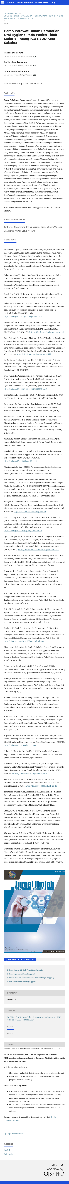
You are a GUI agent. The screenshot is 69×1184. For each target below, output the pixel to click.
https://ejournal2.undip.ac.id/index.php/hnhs (24, 641)
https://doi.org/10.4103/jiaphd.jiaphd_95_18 (23, 530)
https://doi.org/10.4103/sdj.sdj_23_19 (41, 786)
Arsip (17, 13)
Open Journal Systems (13, 1133)
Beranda (8, 13)
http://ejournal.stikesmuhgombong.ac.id (29, 773)
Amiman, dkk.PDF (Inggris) (21, 959)
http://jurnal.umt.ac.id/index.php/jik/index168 (38, 549)
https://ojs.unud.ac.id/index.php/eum (30, 511)
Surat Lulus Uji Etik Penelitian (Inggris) (26, 970)
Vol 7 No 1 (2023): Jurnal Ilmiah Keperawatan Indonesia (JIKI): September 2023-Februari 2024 (33, 17)
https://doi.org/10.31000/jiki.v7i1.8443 (25, 84)
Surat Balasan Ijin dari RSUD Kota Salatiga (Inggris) (31, 978)
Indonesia (8, 1154)
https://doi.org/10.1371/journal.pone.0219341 (24, 316)
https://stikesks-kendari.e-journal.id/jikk (46, 332)
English (7, 1150)
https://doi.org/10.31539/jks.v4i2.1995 (20, 461)
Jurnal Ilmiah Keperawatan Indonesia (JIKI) (31, 2)
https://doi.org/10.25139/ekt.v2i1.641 (20, 745)
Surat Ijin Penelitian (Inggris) (22, 974)
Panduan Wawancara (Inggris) (22, 982)
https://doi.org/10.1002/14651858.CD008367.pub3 (25, 389)
